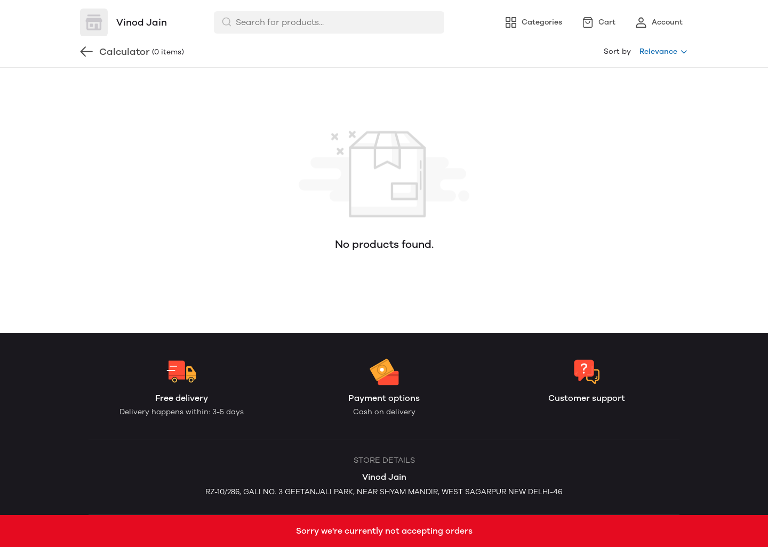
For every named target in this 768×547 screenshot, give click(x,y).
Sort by (617, 51)
